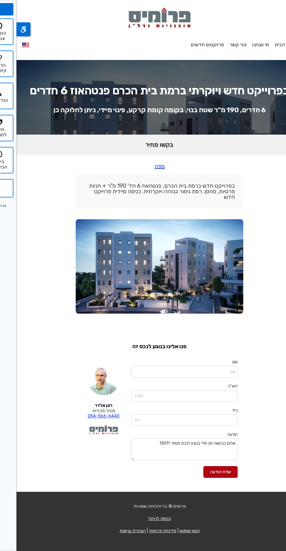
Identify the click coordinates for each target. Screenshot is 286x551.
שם (218, 361)
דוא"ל (216, 386)
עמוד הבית (269, 45)
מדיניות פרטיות (146, 530)
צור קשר (221, 45)
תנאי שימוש (173, 530)
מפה (143, 166)
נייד (218, 410)
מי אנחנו (244, 45)
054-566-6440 (87, 416)
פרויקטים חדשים (191, 45)
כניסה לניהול (143, 518)
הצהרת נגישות (116, 530)
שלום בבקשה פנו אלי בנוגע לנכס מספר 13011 (168, 449)
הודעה (216, 434)
